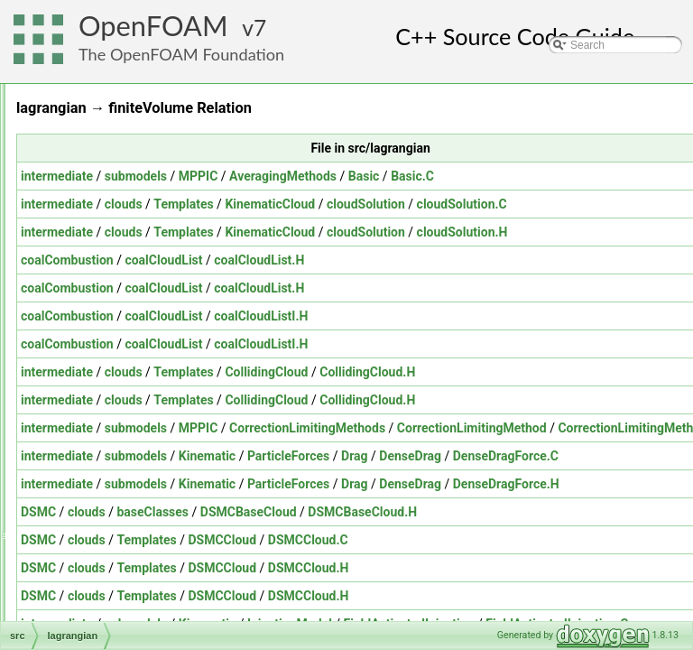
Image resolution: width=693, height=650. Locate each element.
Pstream (94, 501)
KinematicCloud (495, 204)
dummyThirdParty (117, 143)
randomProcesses (118, 540)
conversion (100, 123)
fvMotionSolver (109, 302)
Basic (589, 176)
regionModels (106, 580)
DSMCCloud (447, 540)
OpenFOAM (153, 25)
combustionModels (119, 104)
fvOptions (97, 322)
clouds (349, 204)
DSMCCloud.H (534, 568)
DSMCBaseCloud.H (587, 512)
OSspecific (99, 461)
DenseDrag (636, 456)
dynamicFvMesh (113, 163)
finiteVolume (103, 243)
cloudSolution (591, 204)
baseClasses (378, 512)
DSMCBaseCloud (474, 512)
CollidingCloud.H (593, 372)
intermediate (282, 176)
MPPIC (424, 176)
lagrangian (99, 362)
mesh (87, 382)
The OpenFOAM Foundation (181, 54)
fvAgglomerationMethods (134, 282)
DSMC (264, 512)
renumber (97, 600)
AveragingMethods (508, 176)
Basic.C (638, 176)
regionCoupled (109, 560)
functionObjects (111, 262)
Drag (580, 456)
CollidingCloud (491, 372)
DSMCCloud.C (534, 540)
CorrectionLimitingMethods (533, 428)
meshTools (99, 401)
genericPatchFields (120, 342)
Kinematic (432, 456)
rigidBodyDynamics (120, 620)
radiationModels (112, 521)
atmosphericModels (121, 84)
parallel (91, 481)
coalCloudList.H (484, 260)
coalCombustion (292, 260)
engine (90, 203)
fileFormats (100, 223)
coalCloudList (389, 260)
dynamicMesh (107, 183)
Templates (409, 204)
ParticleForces (514, 456)
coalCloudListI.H (486, 316)
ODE (85, 421)
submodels (361, 176)
